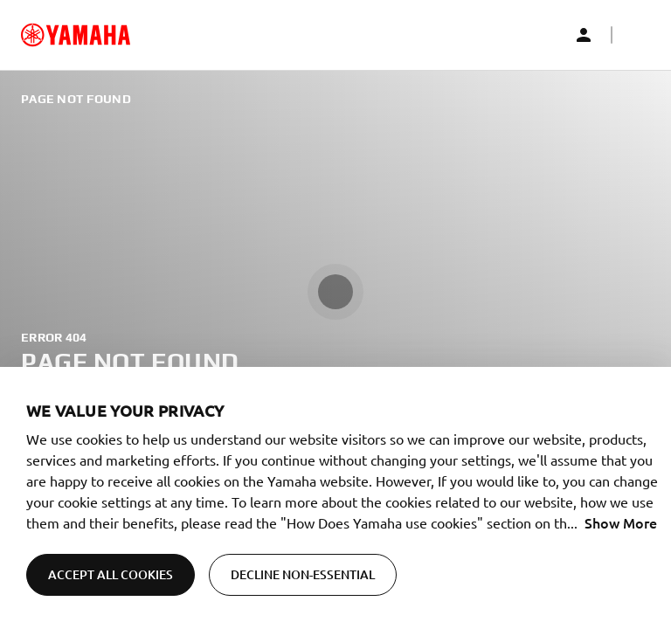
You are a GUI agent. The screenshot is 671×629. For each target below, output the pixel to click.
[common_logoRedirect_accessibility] (75, 35)
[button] (636, 35)
